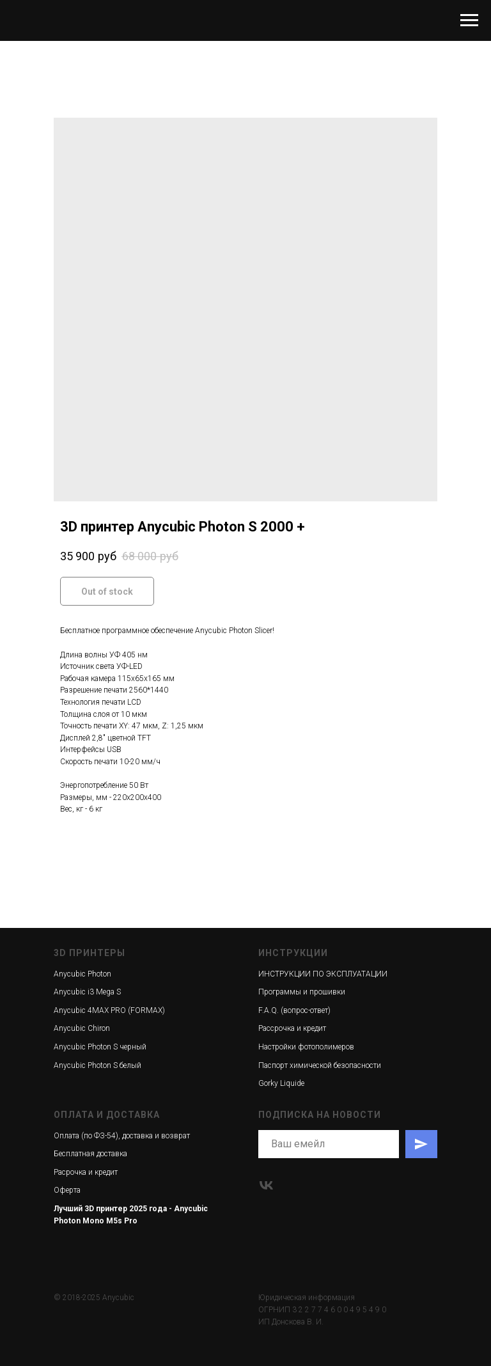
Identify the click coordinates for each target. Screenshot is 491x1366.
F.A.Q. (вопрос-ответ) (294, 1010)
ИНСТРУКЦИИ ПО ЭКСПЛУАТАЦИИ (322, 974)
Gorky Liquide (281, 1083)
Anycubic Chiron (82, 1028)
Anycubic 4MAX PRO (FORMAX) (109, 1010)
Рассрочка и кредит (292, 1028)
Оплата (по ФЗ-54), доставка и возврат (122, 1135)
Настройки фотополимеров (306, 1046)
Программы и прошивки (301, 991)
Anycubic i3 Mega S (87, 991)
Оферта (67, 1190)
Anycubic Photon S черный (100, 1046)
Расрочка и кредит (86, 1172)
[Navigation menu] (469, 20)
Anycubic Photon (82, 974)
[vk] (266, 1185)
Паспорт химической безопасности (319, 1065)
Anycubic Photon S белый (97, 1065)
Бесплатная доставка (90, 1153)
